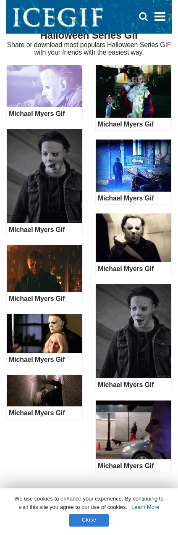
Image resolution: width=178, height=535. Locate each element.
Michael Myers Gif (37, 113)
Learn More (145, 507)
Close (89, 520)
